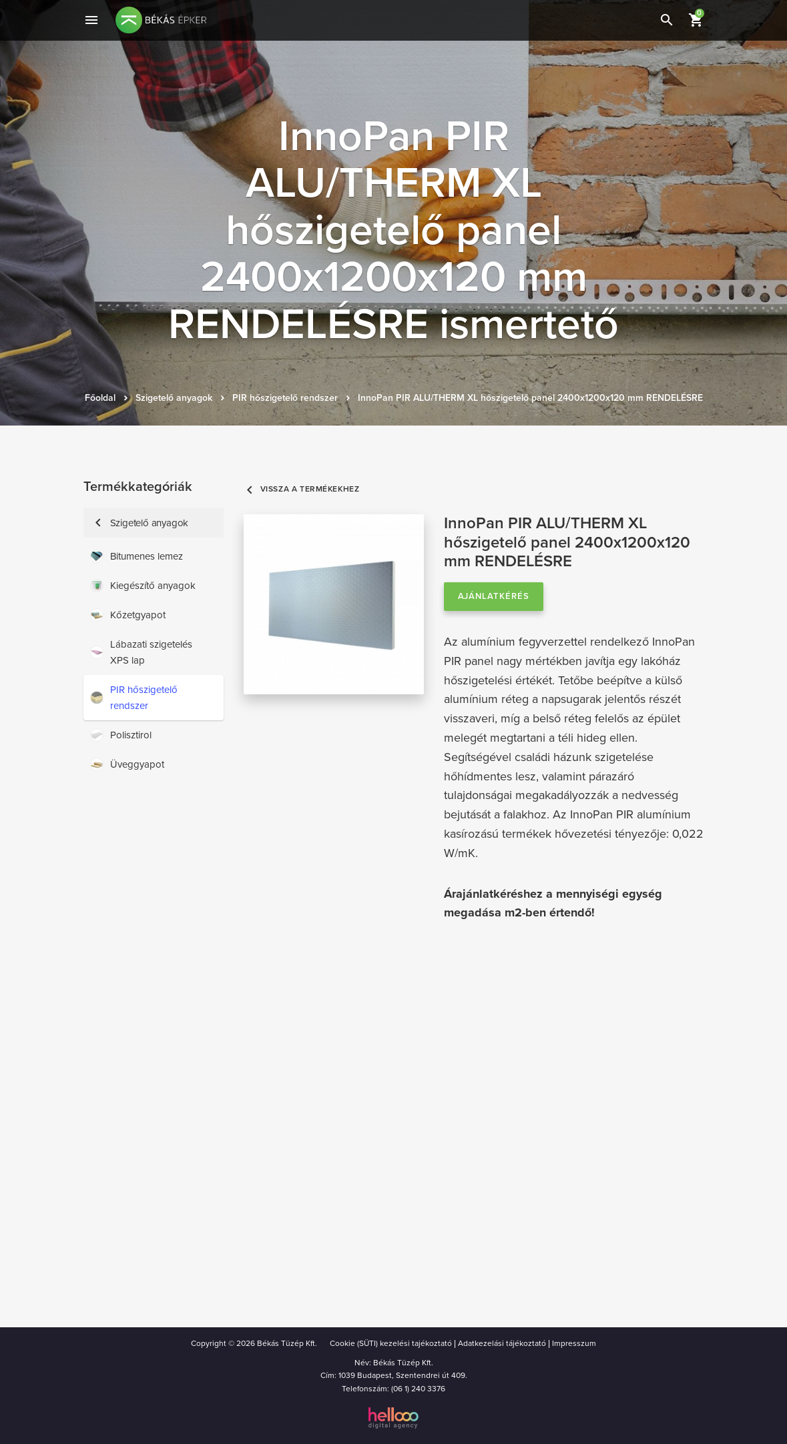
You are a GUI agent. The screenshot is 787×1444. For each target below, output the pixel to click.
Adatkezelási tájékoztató (502, 1343)
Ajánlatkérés (494, 596)
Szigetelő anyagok (174, 398)
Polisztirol (121, 735)
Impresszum (574, 1343)
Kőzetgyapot (128, 615)
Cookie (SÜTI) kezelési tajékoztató (391, 1343)
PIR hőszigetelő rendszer (285, 398)
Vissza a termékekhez (302, 489)
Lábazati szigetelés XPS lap (141, 652)
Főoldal (100, 398)
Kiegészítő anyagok (143, 585)
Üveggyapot (127, 764)
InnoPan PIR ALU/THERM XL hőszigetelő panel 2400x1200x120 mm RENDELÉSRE (530, 398)
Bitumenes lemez (136, 556)
